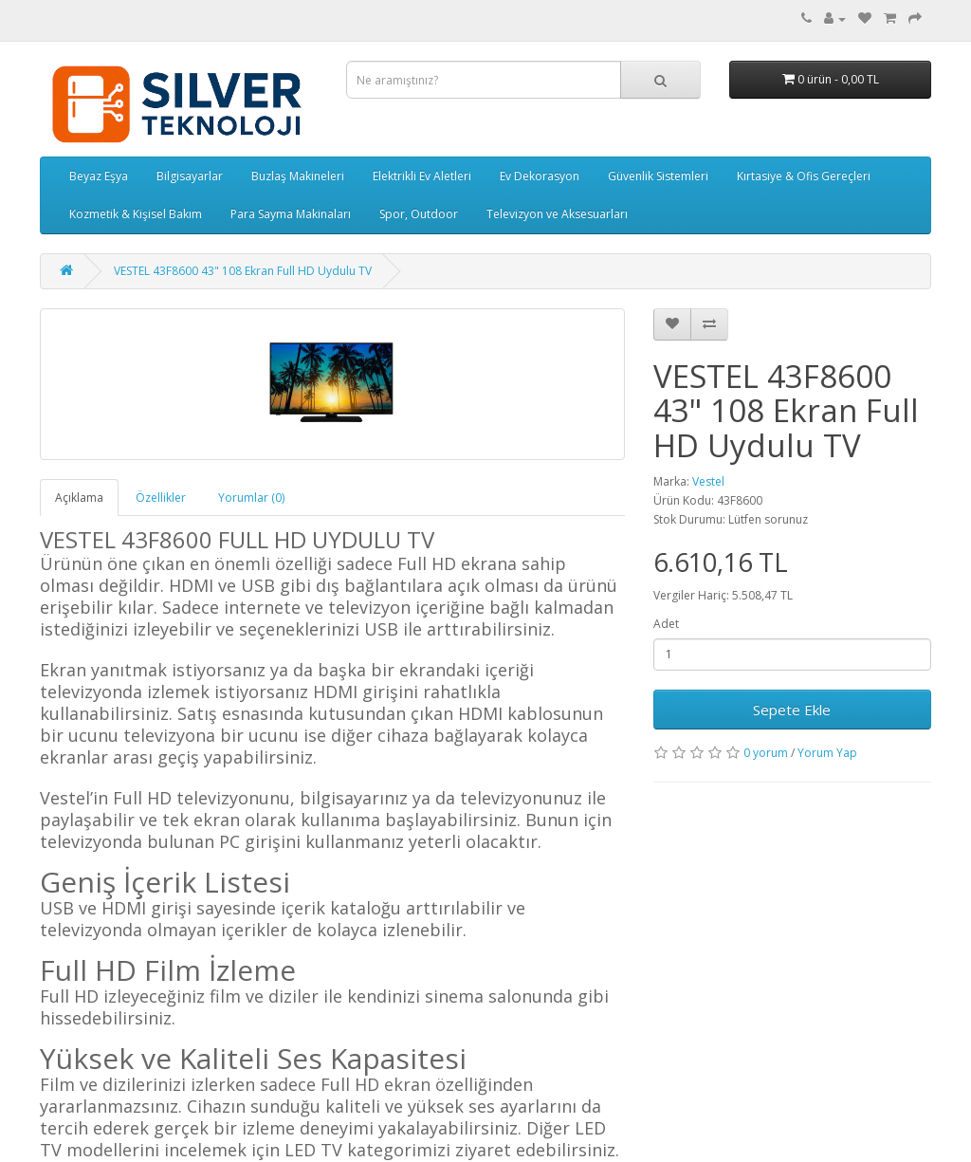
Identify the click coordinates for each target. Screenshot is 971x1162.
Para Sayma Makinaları (290, 214)
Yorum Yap (827, 753)
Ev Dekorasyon (539, 176)
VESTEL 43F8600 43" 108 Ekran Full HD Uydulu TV (243, 271)
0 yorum (765, 753)
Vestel (708, 481)
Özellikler (161, 497)
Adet (666, 624)
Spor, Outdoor (418, 214)
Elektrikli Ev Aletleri (422, 176)
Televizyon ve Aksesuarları (557, 214)
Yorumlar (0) (251, 497)
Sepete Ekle (792, 709)
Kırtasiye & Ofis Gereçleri (803, 176)
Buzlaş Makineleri (297, 176)
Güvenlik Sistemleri (658, 176)
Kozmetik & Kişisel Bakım (135, 214)
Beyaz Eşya (98, 176)
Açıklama (79, 497)
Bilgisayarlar (189, 176)
